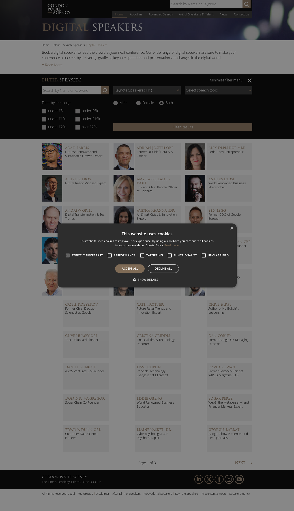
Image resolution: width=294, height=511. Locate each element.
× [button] (231, 228)
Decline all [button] (163, 268)
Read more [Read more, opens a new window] (171, 245)
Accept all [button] (130, 268)
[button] (147, 279)
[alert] (147, 255)
